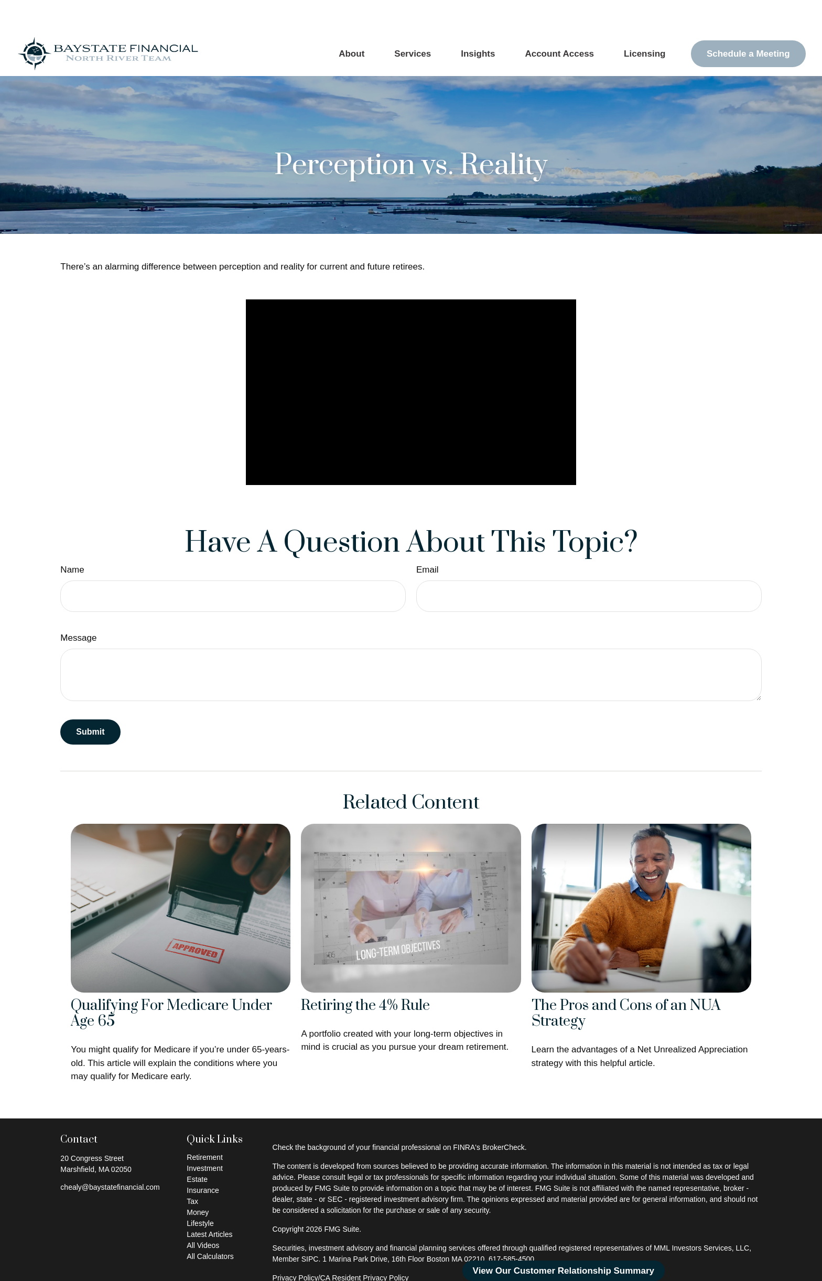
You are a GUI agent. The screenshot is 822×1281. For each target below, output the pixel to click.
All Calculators (210, 1225)
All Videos (203, 1214)
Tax (192, 1170)
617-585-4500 (511, 1227)
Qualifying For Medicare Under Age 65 (171, 982)
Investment (204, 1137)
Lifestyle (200, 1192)
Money (198, 1181)
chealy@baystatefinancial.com (109, 1155)
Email (427, 538)
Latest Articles (209, 1203)
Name (72, 538)
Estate (197, 1148)
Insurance (203, 1159)
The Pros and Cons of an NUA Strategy (626, 982)
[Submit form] (90, 700)
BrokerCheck (503, 1116)
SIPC (310, 1227)
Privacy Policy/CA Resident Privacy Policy (341, 1246)
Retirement (204, 1126)
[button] (351, 23)
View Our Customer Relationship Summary (563, 1271)
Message (78, 606)
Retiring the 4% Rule (365, 974)
